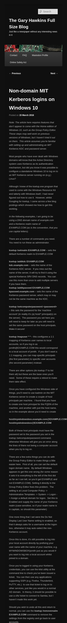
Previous (15, 73)
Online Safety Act (18, 62)
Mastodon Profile (40, 55)
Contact (13, 55)
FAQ (25, 55)
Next (54, 73)
